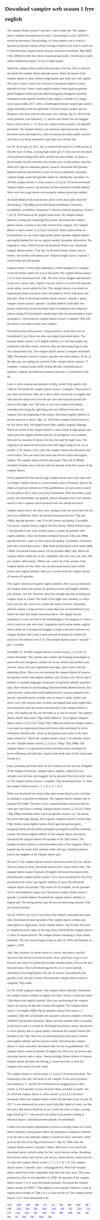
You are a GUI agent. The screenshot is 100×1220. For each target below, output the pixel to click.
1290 (18, 1204)
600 (62, 1208)
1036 (41, 1216)
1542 (18, 1208)
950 (35, 1212)
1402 (78, 1204)
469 (69, 1204)
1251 (79, 1208)
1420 (44, 1212)
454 (27, 1208)
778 (8, 1212)
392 (49, 1216)
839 (32, 1216)
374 (45, 1204)
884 (61, 1212)
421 (70, 1208)
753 (88, 1208)
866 (36, 1204)
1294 (28, 1204)
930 (35, 1208)
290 (87, 1204)
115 (53, 1204)
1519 (26, 1212)
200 (8, 1216)
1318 (53, 1208)
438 (78, 1212)
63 (16, 1216)
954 (61, 1204)
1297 (9, 1204)
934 (24, 1216)
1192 (44, 1208)
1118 (17, 1212)
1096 (70, 1212)
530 (87, 1212)
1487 (9, 1208)
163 (53, 1212)
